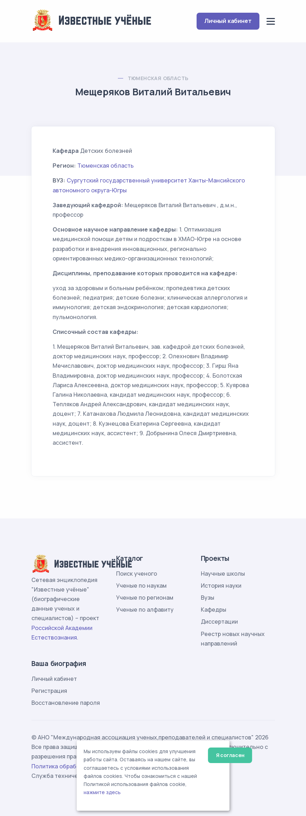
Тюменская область (158, 78)
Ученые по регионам (144, 597)
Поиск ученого (136, 573)
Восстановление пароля (65, 703)
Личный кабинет (227, 21)
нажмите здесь (102, 792)
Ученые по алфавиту (145, 609)
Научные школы (223, 573)
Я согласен (230, 755)
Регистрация (49, 691)
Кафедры (213, 609)
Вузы (207, 597)
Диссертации (219, 621)
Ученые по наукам (141, 585)
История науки (221, 585)
